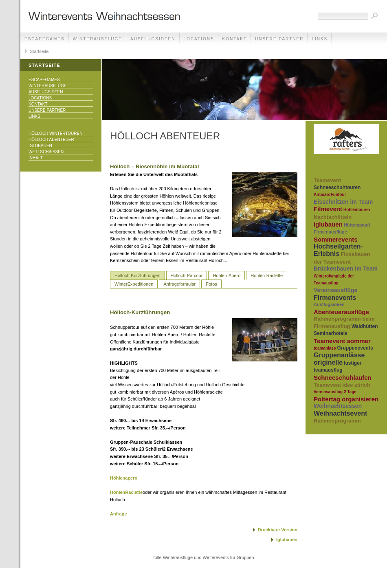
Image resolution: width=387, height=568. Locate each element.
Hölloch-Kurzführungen (137, 275)
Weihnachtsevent (340, 413)
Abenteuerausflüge (341, 311)
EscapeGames (44, 39)
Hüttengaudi (357, 224)
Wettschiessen (46, 152)
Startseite (39, 51)
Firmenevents (335, 297)
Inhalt (36, 158)
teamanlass (325, 348)
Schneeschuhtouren (337, 187)
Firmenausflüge (330, 231)
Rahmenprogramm (337, 421)
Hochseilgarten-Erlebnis (338, 250)
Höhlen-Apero (226, 275)
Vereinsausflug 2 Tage (335, 392)
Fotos (211, 284)
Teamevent (327, 180)
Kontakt (234, 39)
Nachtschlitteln (333, 217)
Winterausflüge (97, 39)
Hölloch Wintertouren (55, 133)
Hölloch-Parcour (187, 275)
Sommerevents (336, 239)
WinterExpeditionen (133, 284)
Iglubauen (40, 145)
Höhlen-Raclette (267, 275)
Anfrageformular (179, 284)
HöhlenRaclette (126, 492)
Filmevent (328, 208)
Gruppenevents (355, 348)
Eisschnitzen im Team (343, 201)
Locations (199, 39)
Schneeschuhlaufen (343, 377)
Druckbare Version (277, 529)
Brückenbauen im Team (346, 268)
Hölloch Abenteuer (51, 139)
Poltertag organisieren (346, 399)
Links (320, 39)
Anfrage (118, 513)
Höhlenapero (123, 478)
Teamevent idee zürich (342, 385)
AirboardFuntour (330, 194)
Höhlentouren (356, 209)
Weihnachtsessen (338, 406)
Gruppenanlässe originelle (339, 359)
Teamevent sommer (342, 340)
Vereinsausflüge (335, 290)
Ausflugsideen (152, 39)
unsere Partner (279, 39)
